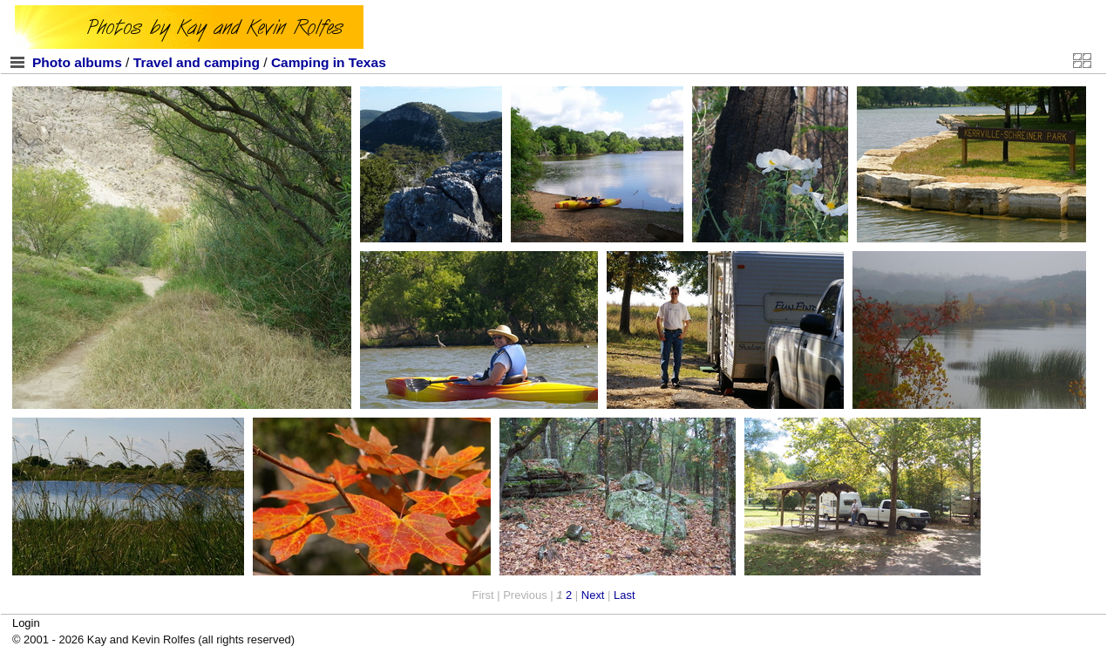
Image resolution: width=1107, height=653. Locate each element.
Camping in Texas (328, 62)
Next (593, 595)
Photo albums (77, 62)
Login (26, 622)
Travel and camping (196, 62)
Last (624, 595)
